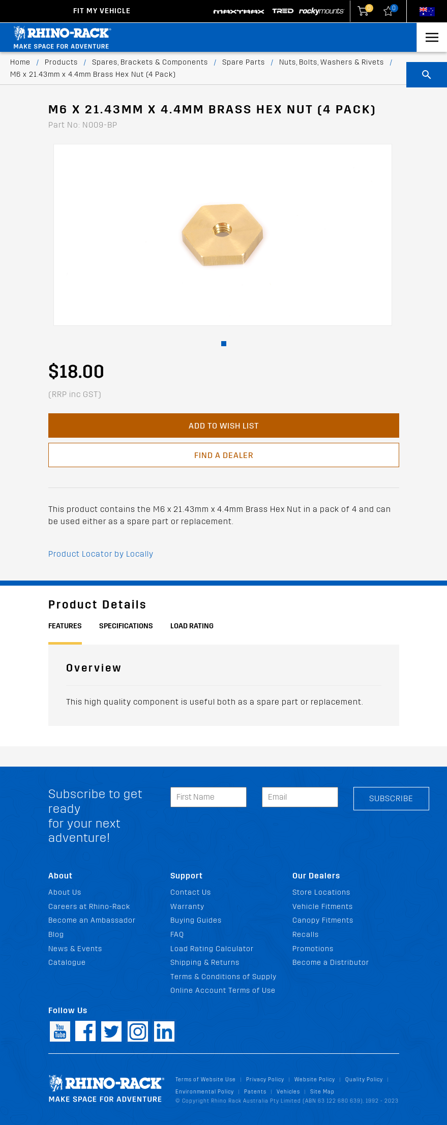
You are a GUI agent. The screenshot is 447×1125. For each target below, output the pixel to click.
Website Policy (314, 1079)
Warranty (187, 906)
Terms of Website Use (205, 1079)
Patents (255, 1091)
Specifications (126, 626)
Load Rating (192, 626)
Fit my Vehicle (102, 11)
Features (65, 626)
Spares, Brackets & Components (150, 62)
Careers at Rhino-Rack (89, 906)
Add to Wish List (224, 426)
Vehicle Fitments (322, 906)
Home (20, 62)
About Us (64, 892)
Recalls (305, 934)
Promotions (313, 949)
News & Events (75, 949)
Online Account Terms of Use (223, 990)
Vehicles (288, 1091)
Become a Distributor (330, 962)
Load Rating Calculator (212, 949)
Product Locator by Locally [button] (101, 554)
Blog (56, 934)
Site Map (322, 1091)
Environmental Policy (204, 1091)
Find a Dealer (223, 455)
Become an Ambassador (92, 920)
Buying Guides (196, 920)
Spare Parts (243, 62)
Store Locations (321, 892)
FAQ (177, 934)
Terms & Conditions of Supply (223, 976)
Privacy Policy (265, 1079)
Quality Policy (364, 1079)
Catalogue (67, 962)
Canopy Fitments (322, 920)
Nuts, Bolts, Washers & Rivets (331, 62)
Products (61, 62)
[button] (223, 343)
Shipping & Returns (205, 962)
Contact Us (190, 892)
